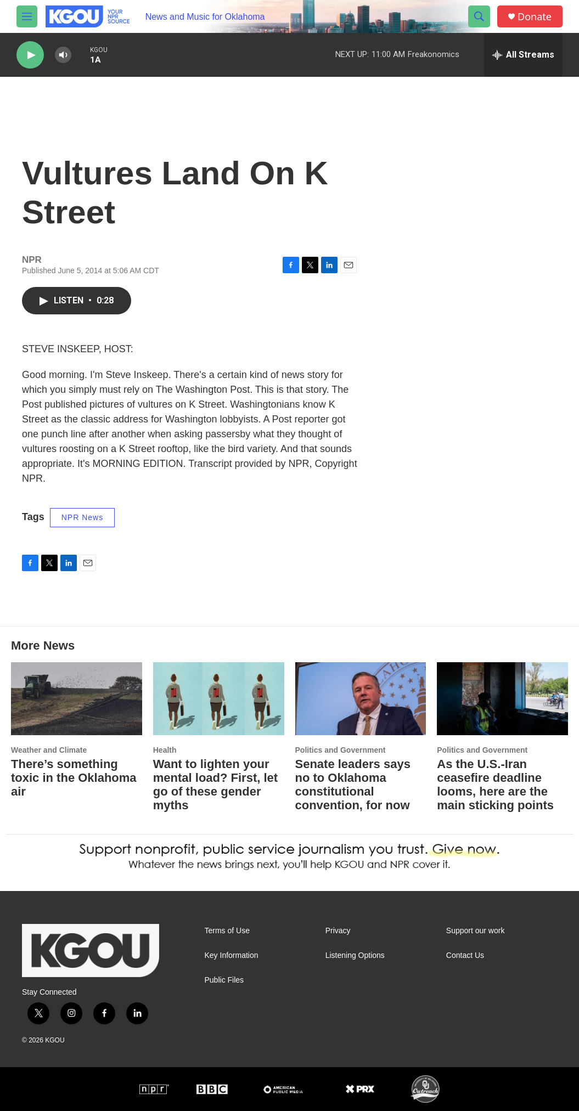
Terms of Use (227, 931)
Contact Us (465, 955)
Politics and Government (340, 750)
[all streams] (523, 55)
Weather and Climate (49, 750)
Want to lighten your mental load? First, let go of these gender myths (215, 784)
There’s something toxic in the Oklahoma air (74, 777)
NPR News (82, 517)
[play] (30, 55)
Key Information (231, 955)
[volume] (63, 55)
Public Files (224, 980)
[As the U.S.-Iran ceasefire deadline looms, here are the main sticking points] (502, 698)
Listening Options (355, 955)
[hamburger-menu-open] (26, 16)
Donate (535, 16)
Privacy (338, 931)
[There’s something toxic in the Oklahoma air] (76, 698)
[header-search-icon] (479, 16)
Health (165, 750)
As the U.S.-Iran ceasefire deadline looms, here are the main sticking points (495, 784)
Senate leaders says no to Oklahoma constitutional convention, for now (353, 784)
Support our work (475, 931)
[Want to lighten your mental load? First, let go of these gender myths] (218, 698)
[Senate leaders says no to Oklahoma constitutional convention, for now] (360, 698)
